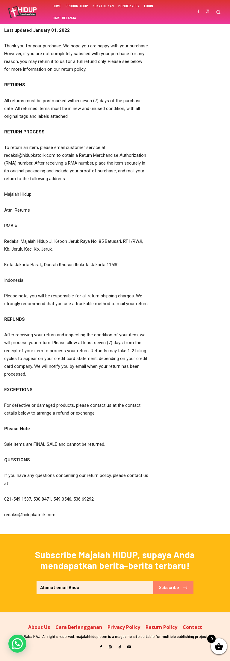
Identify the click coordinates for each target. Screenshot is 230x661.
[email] (95, 587)
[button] (218, 12)
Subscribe (173, 588)
